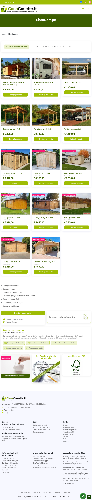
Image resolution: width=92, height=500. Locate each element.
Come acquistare (8, 458)
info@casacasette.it (11, 413)
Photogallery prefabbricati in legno (44, 467)
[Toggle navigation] (83, 9)
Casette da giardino (70, 430)
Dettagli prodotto (15, 95)
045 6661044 (12, 410)
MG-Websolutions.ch (66, 497)
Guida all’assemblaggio (40, 461)
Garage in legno (68, 434)
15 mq (34, 46)
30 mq (61, 46)
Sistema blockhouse (9, 467)
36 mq (70, 46)
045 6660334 (12, 407)
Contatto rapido (6, 2)
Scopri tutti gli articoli (69, 483)
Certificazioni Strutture (40, 463)
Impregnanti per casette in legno (44, 458)
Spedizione (6, 472)
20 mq (43, 46)
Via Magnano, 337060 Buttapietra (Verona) (11, 429)
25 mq (52, 46)
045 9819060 (25, 407)
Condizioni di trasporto (10, 463)
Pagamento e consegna (10, 461)
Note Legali (36, 492)
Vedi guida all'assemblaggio (14, 436)
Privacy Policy (25, 492)
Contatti (66, 441)
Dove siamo (37, 465)
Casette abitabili (68, 432)
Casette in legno (68, 427)
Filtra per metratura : (16, 46)
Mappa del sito (48, 492)
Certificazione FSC (39, 456)
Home (3, 34)
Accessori (66, 436)
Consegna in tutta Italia (63, 492)
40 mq (78, 46)
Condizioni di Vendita (9, 465)
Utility (65, 439)
